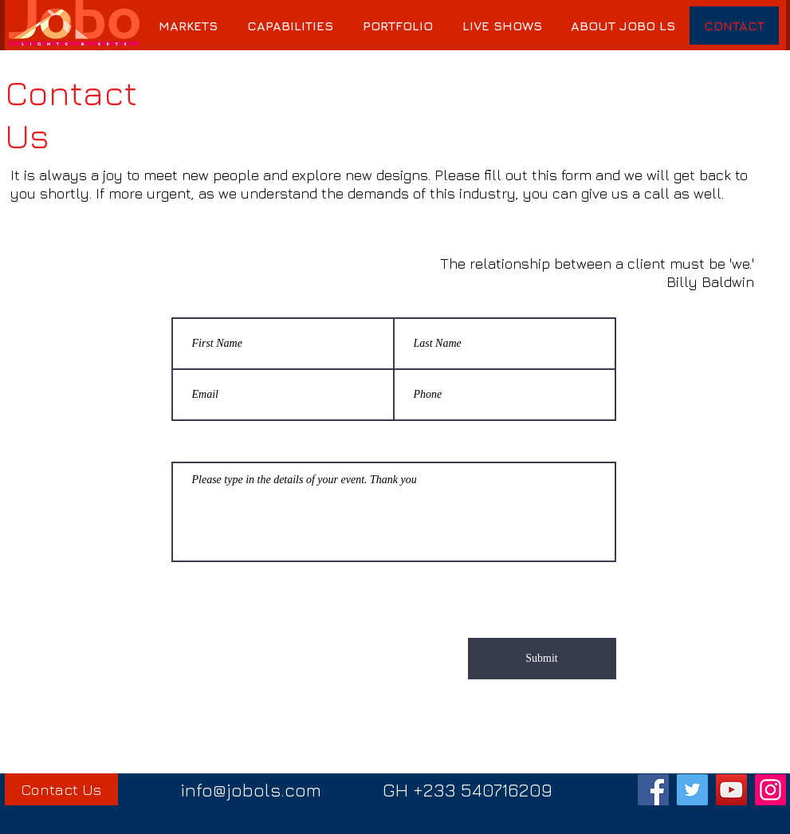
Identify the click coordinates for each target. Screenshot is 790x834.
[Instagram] (770, 789)
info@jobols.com (250, 790)
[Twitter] (692, 789)
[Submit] (542, 658)
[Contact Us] (61, 789)
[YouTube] (731, 789)
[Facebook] (653, 789)
